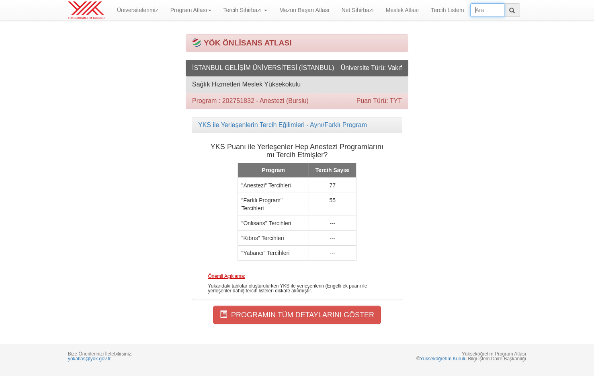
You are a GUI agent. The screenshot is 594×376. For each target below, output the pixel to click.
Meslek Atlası (402, 10)
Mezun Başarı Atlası (304, 10)
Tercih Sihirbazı (245, 10)
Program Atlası (190, 10)
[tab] (297, 125)
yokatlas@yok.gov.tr (89, 359)
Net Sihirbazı (358, 10)
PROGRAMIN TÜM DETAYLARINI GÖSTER (297, 314)
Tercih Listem (447, 10)
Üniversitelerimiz (137, 10)
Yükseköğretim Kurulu (443, 359)
